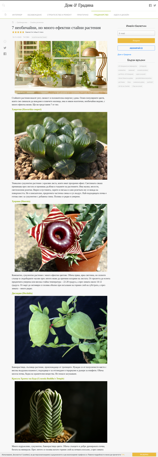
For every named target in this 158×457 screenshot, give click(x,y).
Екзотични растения (39, 37)
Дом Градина (79, 5)
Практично (82, 15)
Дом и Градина (124, 54)
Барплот (150, 82)
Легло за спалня (123, 86)
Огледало (143, 66)
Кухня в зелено (142, 70)
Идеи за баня (140, 74)
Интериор (17, 15)
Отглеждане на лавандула (127, 66)
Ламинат (131, 70)
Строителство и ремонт (59, 15)
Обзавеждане (35, 15)
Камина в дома (138, 82)
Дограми (121, 82)
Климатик (122, 70)
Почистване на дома (125, 78)
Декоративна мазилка (144, 78)
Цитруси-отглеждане (125, 74)
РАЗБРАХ (144, 454)
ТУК (122, 455)
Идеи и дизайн (121, 15)
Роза (129, 82)
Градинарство (101, 15)
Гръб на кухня (137, 86)
